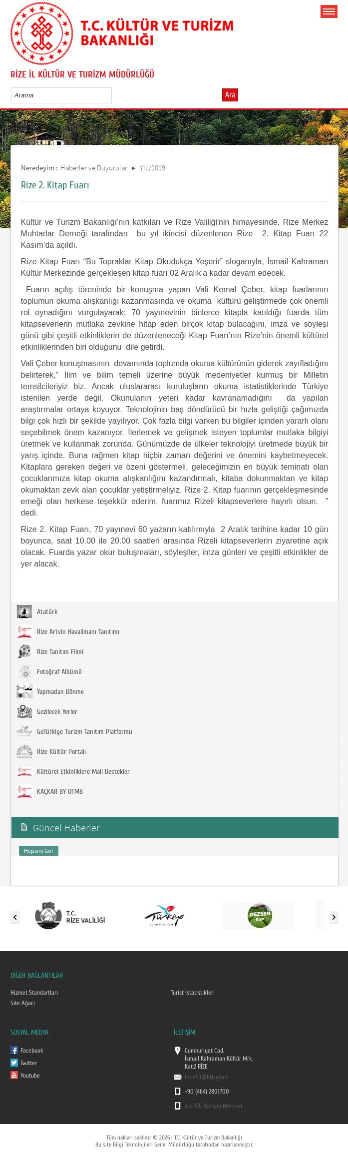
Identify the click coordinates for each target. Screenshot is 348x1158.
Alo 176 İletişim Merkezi (213, 1106)
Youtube (30, 1075)
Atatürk (36, 611)
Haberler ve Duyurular (93, 167)
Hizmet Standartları (34, 992)
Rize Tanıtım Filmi (49, 651)
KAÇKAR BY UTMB (49, 791)
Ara (230, 94)
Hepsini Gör (38, 850)
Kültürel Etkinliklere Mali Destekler (73, 771)
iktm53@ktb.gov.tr (207, 1077)
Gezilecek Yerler (46, 711)
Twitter (28, 1063)
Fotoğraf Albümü (49, 671)
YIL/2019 (152, 167)
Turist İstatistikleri (193, 992)
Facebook (31, 1050)
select (114, 94)
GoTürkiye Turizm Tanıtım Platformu (74, 731)
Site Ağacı (22, 1003)
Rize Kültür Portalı (51, 751)
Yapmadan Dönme (50, 691)
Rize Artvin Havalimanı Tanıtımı (67, 631)
